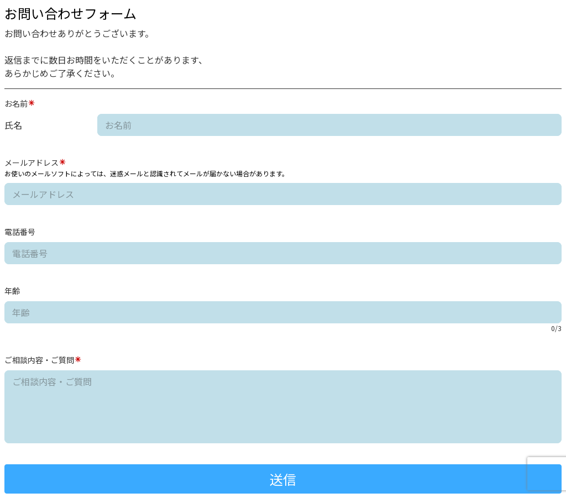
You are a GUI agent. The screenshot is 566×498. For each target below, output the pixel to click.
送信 (283, 479)
